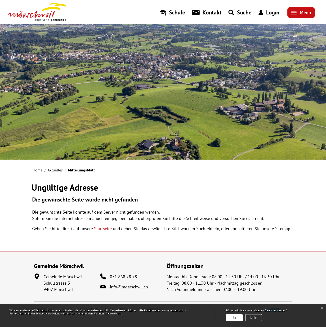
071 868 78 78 (123, 276)
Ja (234, 317)
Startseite (103, 228)
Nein (253, 317)
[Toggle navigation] (301, 12)
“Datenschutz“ (113, 313)
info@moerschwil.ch (129, 287)
